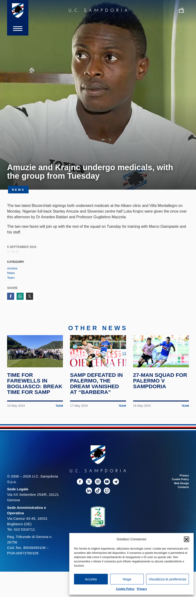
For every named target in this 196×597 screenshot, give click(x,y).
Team (11, 277)
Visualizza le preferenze (167, 579)
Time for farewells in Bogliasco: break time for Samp (34, 383)
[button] (186, 539)
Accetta (91, 579)
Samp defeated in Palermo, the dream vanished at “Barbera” (96, 383)
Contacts (183, 487)
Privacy (142, 589)
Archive (12, 268)
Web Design (181, 483)
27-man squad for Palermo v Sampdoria (160, 380)
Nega (127, 579)
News (11, 273)
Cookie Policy (125, 589)
